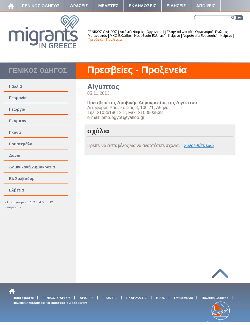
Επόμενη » (12, 207)
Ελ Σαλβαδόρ (22, 178)
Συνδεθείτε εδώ (199, 145)
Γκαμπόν (17, 121)
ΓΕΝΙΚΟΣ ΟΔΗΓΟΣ (102, 32)
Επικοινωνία (183, 297)
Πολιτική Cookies (215, 297)
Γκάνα (15, 132)
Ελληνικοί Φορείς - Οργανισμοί (190, 32)
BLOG (160, 297)
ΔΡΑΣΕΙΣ (87, 297)
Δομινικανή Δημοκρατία (32, 167)
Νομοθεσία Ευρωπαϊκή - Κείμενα (207, 36)
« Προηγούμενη (16, 202)
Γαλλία (15, 86)
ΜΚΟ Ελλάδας (121, 36)
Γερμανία (18, 98)
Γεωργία (17, 109)
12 (51, 202)
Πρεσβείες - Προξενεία (105, 39)
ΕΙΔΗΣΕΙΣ (109, 297)
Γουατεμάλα (20, 144)
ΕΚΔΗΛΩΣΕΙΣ (136, 297)
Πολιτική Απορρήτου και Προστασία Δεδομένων (50, 302)
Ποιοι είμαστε (23, 297)
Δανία (14, 155)
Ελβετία (16, 190)
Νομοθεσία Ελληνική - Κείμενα (157, 36)
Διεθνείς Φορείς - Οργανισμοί (142, 32)
